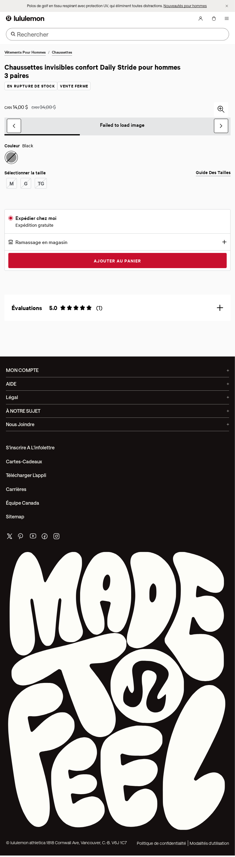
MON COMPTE (117, 370)
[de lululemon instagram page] (57, 538)
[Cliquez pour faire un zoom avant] (221, 109)
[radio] (11, 158)
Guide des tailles (213, 173)
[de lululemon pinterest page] (21, 538)
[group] (117, 126)
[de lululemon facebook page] (45, 538)
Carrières (16, 489)
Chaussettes (62, 52)
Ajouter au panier (117, 261)
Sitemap (15, 517)
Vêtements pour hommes (25, 52)
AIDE (117, 384)
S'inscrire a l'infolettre (30, 448)
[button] (117, 242)
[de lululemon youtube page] (33, 538)
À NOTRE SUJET (117, 411)
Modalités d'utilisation (209, 843)
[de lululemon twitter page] (9, 537)
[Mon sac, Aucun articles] (213, 18)
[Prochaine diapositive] (221, 126)
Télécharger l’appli (26, 475)
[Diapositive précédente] (14, 126)
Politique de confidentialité (161, 843)
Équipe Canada (22, 503)
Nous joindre (117, 424)
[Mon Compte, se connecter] (200, 18)
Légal (117, 397)
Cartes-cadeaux (24, 462)
